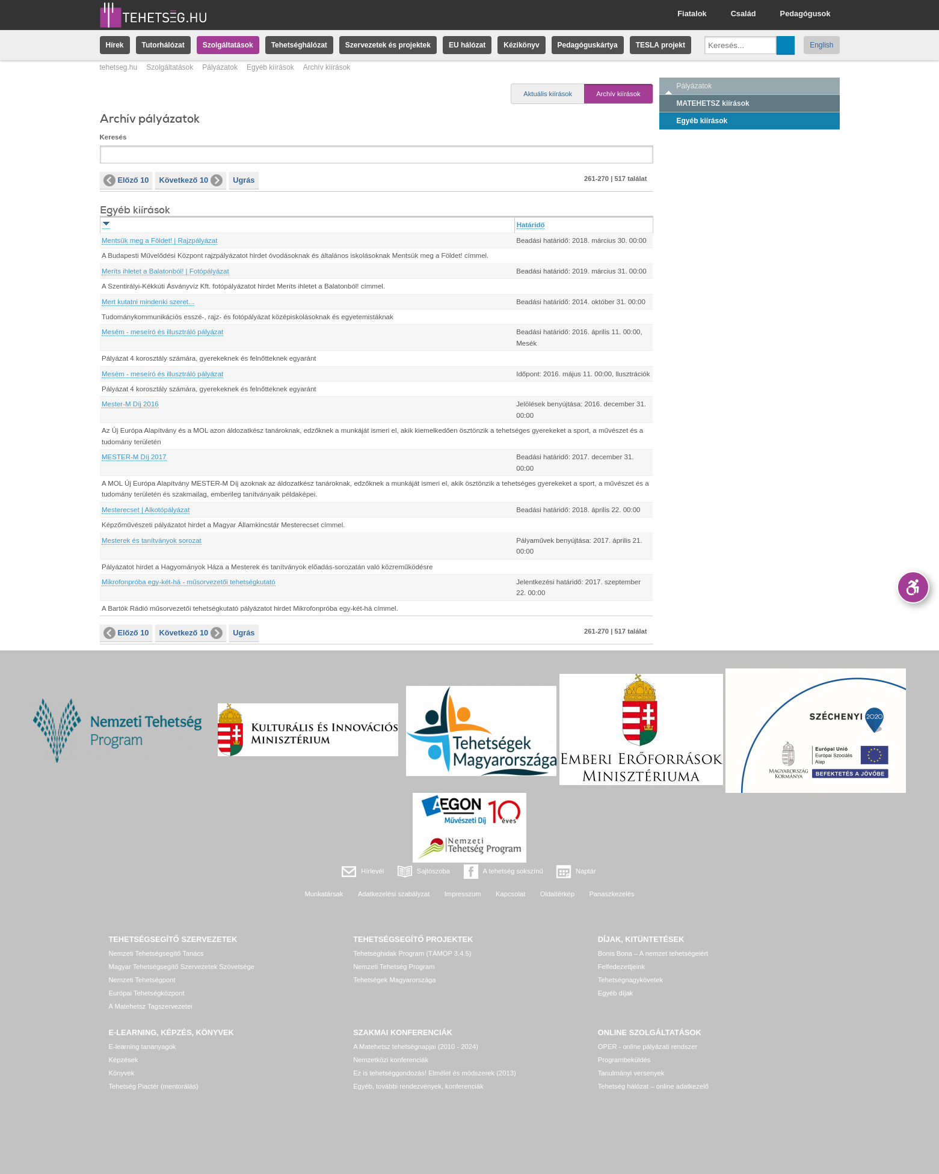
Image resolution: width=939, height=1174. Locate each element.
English (821, 45)
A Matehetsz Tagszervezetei (150, 1006)
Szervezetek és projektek (388, 45)
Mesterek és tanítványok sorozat (152, 540)
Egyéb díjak (615, 993)
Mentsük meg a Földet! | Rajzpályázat (159, 240)
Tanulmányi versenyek (631, 1073)
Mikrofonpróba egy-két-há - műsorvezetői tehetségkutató (189, 581)
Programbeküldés (624, 1059)
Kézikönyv (521, 45)
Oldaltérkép (557, 893)
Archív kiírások (618, 93)
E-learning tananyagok (142, 1046)
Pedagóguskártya (588, 45)
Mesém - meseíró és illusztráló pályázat (162, 331)
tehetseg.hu (119, 67)
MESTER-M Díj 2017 (134, 456)
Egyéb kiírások (270, 67)
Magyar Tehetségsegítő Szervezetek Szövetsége (181, 966)
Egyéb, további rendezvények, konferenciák (418, 1086)
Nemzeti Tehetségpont (142, 979)
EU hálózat (467, 45)
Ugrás (243, 180)
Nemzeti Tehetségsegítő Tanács (156, 953)
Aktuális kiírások (547, 93)
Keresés (113, 137)
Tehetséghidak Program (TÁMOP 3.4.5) (412, 953)
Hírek (115, 45)
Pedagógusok (805, 13)
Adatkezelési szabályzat (393, 893)
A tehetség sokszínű (513, 871)
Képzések (123, 1059)
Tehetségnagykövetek (630, 979)
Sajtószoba (433, 871)
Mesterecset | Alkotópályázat (145, 509)
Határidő (531, 224)
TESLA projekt (660, 45)
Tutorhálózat (163, 45)
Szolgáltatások (228, 45)
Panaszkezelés (611, 893)
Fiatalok (691, 13)
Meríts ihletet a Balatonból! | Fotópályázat (165, 271)
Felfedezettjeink (621, 966)
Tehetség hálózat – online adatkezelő (653, 1086)
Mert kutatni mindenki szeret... (148, 301)
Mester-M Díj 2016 (130, 404)
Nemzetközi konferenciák (390, 1059)
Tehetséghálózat (299, 45)
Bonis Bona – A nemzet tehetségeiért (653, 953)
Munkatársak (323, 893)
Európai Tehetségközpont (147, 993)
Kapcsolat (510, 893)
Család (743, 13)
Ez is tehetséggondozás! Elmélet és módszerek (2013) (434, 1073)
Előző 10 (126, 180)
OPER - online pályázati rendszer (647, 1046)
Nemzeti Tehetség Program (393, 966)
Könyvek (122, 1073)
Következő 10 (191, 180)
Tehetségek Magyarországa (394, 979)
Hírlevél (372, 871)
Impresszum (463, 893)
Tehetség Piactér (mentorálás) (154, 1086)
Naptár (586, 871)
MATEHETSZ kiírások (713, 103)
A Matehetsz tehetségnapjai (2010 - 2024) (415, 1046)
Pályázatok (220, 67)
